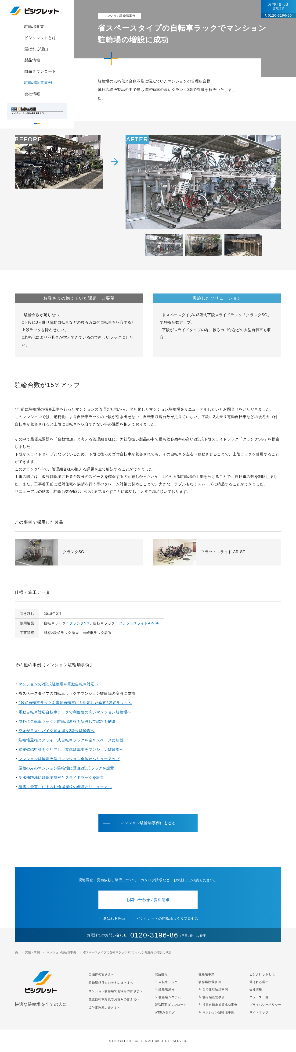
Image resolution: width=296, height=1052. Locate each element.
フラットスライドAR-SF (139, 623)
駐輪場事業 (34, 27)
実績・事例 (32, 952)
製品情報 (32, 60)
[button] (164, 245)
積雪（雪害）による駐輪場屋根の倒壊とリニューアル (65, 787)
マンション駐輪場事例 (61, 952)
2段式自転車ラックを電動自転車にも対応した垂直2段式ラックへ (75, 703)
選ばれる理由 (36, 49)
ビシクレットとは (40, 38)
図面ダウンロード (40, 71)
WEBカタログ (165, 1012)
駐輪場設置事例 (38, 83)
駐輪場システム (170, 997)
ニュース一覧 (259, 997)
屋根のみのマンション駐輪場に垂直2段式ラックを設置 (66, 768)
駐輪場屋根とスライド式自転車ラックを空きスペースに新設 (70, 740)
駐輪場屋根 (166, 989)
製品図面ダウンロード (171, 1004)
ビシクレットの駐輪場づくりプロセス (165, 918)
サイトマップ (259, 1012)
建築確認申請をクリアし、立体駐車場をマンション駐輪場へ (70, 749)
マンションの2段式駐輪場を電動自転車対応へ (58, 684)
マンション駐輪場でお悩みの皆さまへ (116, 991)
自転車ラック (168, 982)
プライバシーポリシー (265, 1004)
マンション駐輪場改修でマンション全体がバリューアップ (69, 759)
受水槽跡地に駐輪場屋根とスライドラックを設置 (61, 778)
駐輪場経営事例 (213, 997)
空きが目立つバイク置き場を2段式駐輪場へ (56, 731)
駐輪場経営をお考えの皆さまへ (111, 982)
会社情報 (32, 94)
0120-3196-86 (280, 15)
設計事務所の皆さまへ (104, 1007)
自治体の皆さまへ (101, 974)
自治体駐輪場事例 (215, 989)
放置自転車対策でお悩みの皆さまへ (114, 999)
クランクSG (79, 623)
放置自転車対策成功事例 (220, 1004)
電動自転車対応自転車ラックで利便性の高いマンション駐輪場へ (74, 712)
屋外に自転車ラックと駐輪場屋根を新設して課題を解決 (67, 721)
